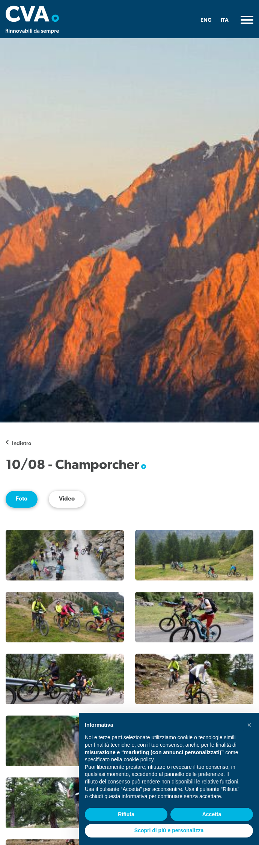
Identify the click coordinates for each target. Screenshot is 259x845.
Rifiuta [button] (126, 814)
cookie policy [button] (139, 759)
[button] (249, 725)
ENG (206, 20)
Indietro (21, 443)
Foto (21, 499)
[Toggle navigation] (247, 20)
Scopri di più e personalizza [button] (168, 830)
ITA (225, 20)
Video (67, 499)
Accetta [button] (211, 814)
